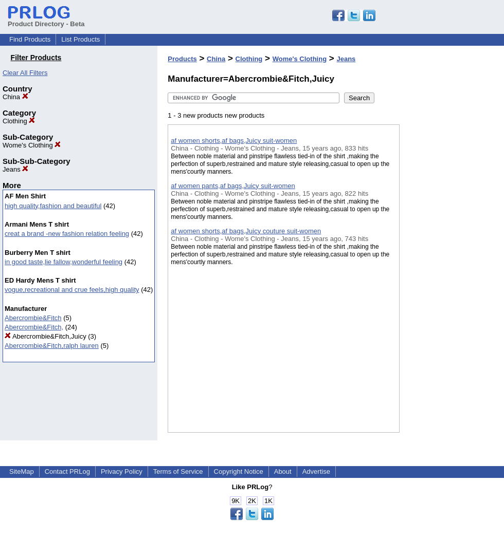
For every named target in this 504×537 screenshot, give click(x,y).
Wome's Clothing (32, 145)
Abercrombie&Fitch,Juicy (45, 336)
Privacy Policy (121, 471)
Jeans (15, 169)
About (283, 471)
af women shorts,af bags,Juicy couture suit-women (246, 231)
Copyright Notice (238, 471)
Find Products (29, 39)
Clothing (19, 121)
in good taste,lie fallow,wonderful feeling (63, 262)
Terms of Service (178, 471)
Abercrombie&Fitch (33, 318)
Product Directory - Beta (46, 20)
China (15, 97)
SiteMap (21, 471)
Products (182, 59)
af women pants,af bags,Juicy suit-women (233, 186)
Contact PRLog (67, 471)
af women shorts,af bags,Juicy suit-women (234, 140)
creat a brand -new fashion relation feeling (67, 233)
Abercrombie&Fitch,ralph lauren (52, 345)
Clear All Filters (25, 73)
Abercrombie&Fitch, (34, 327)
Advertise (316, 471)
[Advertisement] (451, 267)
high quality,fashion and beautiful (53, 206)
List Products (80, 39)
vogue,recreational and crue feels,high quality (72, 289)
